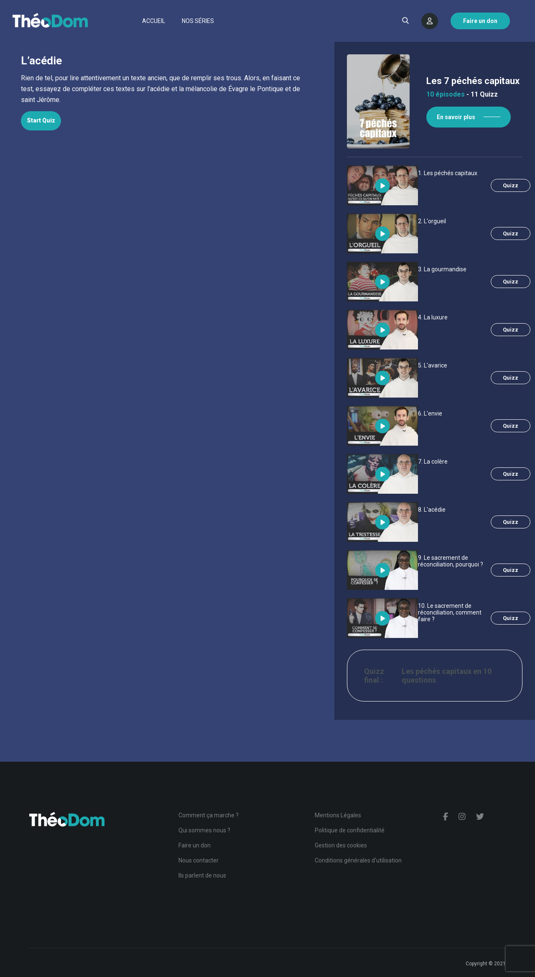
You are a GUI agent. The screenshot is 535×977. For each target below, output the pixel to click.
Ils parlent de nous (202, 875)
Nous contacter (198, 860)
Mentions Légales (338, 815)
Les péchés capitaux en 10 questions (447, 675)
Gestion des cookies (341, 845)
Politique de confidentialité (350, 830)
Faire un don (194, 845)
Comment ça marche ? (208, 815)
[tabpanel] (167, 89)
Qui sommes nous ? (204, 830)
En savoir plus (456, 117)
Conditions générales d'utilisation (358, 860)
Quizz (510, 185)
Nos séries (198, 21)
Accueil (153, 21)
